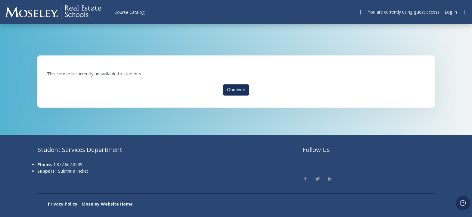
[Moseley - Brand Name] (53, 12)
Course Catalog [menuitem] (129, 12)
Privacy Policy (62, 204)
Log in (450, 11)
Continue (236, 90)
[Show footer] (463, 203)
